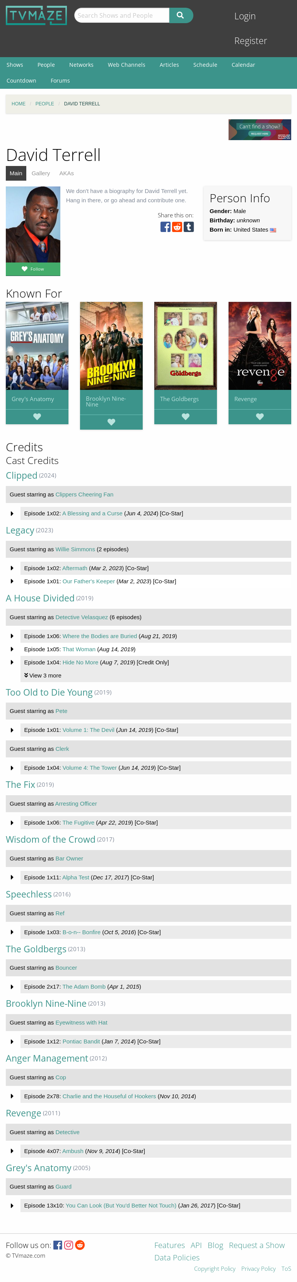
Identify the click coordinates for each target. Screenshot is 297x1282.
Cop (60, 1077)
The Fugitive (78, 822)
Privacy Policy (258, 1269)
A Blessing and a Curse (92, 513)
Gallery (41, 173)
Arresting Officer (76, 803)
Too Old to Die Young (49, 692)
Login (245, 16)
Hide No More (81, 662)
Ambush (73, 1151)
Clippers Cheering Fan (84, 494)
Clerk (62, 748)
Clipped (22, 475)
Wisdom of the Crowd (51, 839)
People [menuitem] (46, 64)
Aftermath (74, 568)
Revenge (245, 399)
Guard (63, 1186)
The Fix (20, 785)
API (196, 1245)
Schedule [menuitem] (205, 64)
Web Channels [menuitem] (126, 64)
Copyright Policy (215, 1269)
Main (16, 173)
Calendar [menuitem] (243, 64)
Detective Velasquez (81, 617)
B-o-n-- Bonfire (82, 932)
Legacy (20, 530)
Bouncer (66, 967)
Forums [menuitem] (60, 80)
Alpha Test (75, 877)
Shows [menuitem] (15, 64)
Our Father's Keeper (89, 581)
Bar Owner (69, 858)
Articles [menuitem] (169, 64)
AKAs (66, 173)
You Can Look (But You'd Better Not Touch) (121, 1205)
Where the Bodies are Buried (100, 636)
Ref (59, 913)
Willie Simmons (75, 549)
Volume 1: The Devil (88, 730)
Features (169, 1245)
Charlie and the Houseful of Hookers (109, 1096)
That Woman (79, 649)
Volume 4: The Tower (90, 767)
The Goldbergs (179, 399)
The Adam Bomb (84, 986)
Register (250, 41)
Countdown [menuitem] (21, 80)
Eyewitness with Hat (81, 1022)
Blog (215, 1245)
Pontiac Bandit (81, 1041)
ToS (286, 1269)
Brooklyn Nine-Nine (106, 401)
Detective (67, 1132)
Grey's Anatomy (33, 399)
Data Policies (177, 1258)
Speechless (29, 894)
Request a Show (257, 1245)
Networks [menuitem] (81, 64)
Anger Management (47, 1058)
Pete (61, 711)
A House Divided (40, 598)
